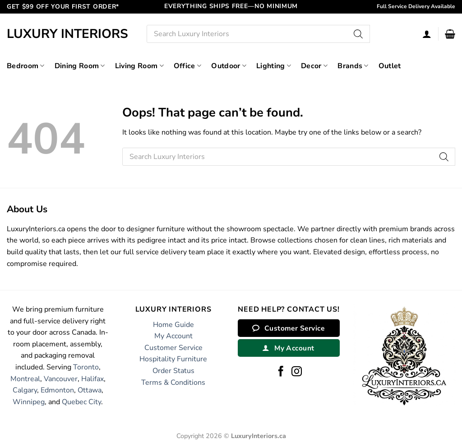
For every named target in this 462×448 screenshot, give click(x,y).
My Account (173, 336)
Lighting (273, 66)
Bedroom (26, 66)
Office (187, 66)
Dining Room (80, 66)
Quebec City (81, 402)
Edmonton (57, 390)
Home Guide (173, 325)
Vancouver (61, 379)
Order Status (173, 371)
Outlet (390, 66)
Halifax (92, 379)
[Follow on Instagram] (296, 372)
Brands (352, 66)
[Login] (426, 34)
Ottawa (90, 390)
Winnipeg (29, 402)
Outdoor (228, 66)
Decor (314, 66)
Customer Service (173, 348)
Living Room (139, 66)
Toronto (86, 367)
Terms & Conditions (173, 382)
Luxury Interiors (67, 34)
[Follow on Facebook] (281, 372)
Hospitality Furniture (173, 359)
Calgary (25, 390)
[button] (450, 34)
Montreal (25, 379)
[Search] (358, 34)
